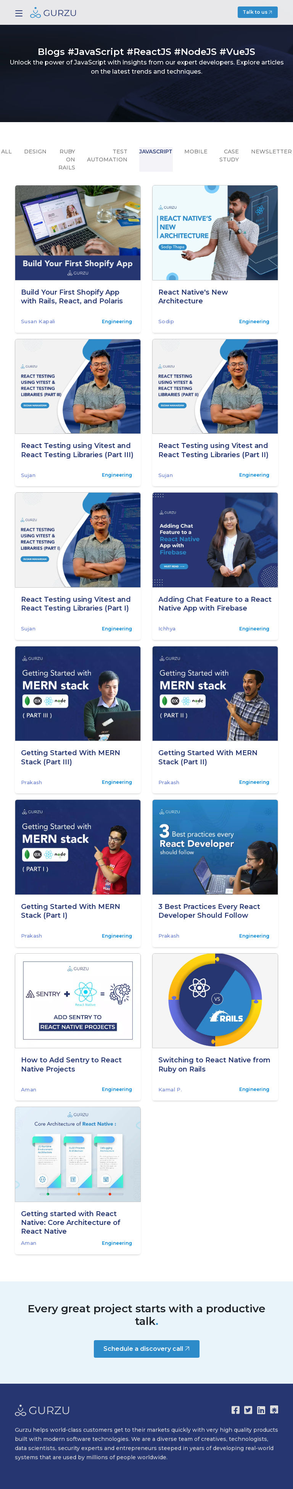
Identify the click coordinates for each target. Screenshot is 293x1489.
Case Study (228, 155)
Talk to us (258, 12)
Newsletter (270, 151)
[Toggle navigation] (19, 13)
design (36, 151)
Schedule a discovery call (147, 1348)
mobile (195, 151)
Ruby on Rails (67, 159)
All (8, 151)
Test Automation (107, 155)
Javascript (155, 151)
